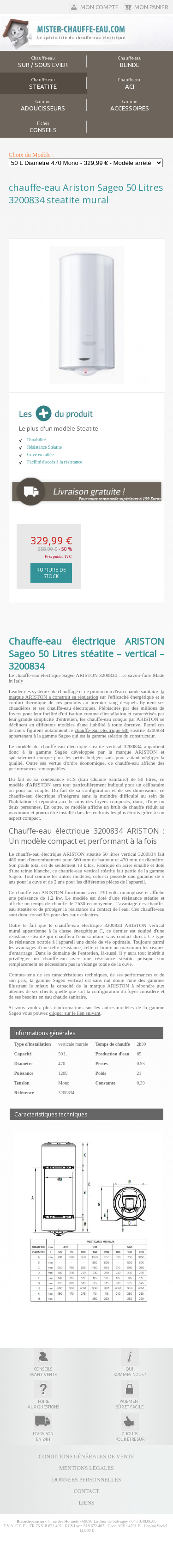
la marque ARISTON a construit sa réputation (87, 694)
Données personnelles (86, 1479)
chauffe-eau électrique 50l (102, 730)
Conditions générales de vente (86, 1456)
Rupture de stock (51, 573)
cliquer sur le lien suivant (74, 1013)
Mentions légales (86, 1468)
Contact (87, 1491)
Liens (87, 1502)
